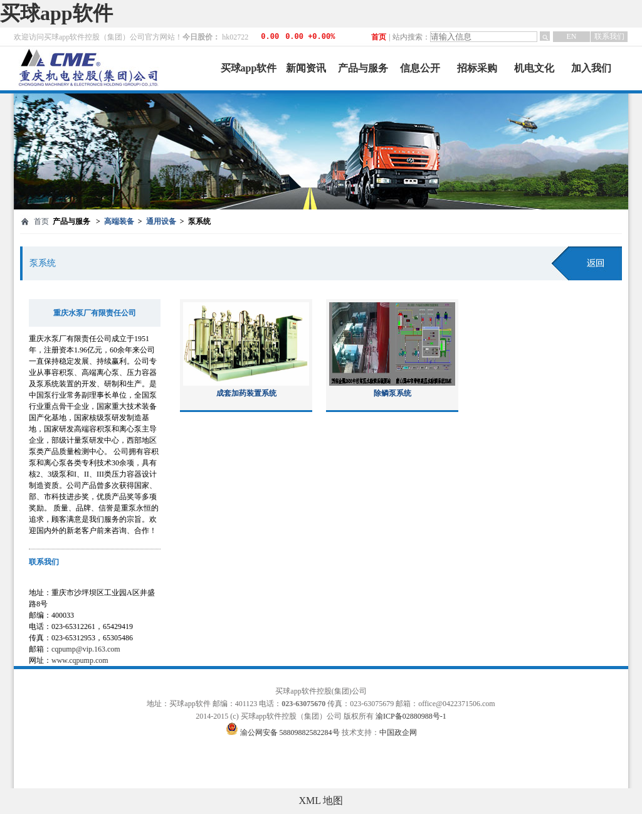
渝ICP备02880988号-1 (411, 716)
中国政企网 (398, 732)
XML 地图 (321, 800)
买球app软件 (56, 13)
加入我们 (591, 68)
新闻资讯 (306, 68)
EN (572, 36)
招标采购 (477, 68)
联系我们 (609, 36)
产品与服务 (363, 68)
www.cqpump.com (79, 660)
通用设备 (161, 221)
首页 (378, 37)
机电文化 (534, 68)
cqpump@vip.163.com (85, 649)
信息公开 (420, 68)
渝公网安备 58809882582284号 (291, 732)
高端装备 (119, 221)
